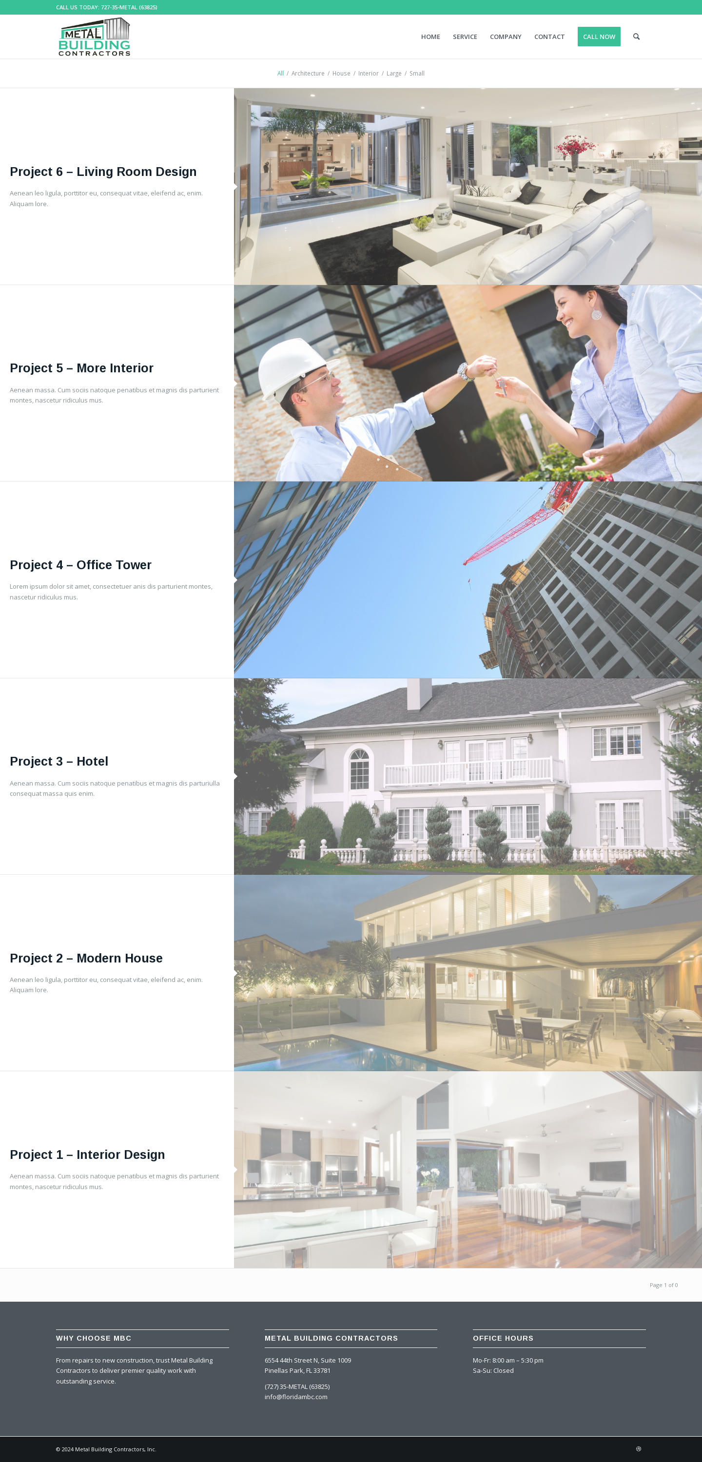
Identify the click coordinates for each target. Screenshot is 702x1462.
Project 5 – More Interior (82, 368)
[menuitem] (431, 36)
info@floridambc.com (296, 1396)
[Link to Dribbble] (638, 1449)
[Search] (636, 36)
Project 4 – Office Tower (81, 565)
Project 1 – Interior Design (87, 1154)
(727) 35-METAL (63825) (297, 1386)
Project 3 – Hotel (59, 761)
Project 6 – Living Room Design (103, 171)
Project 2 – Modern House (86, 958)
